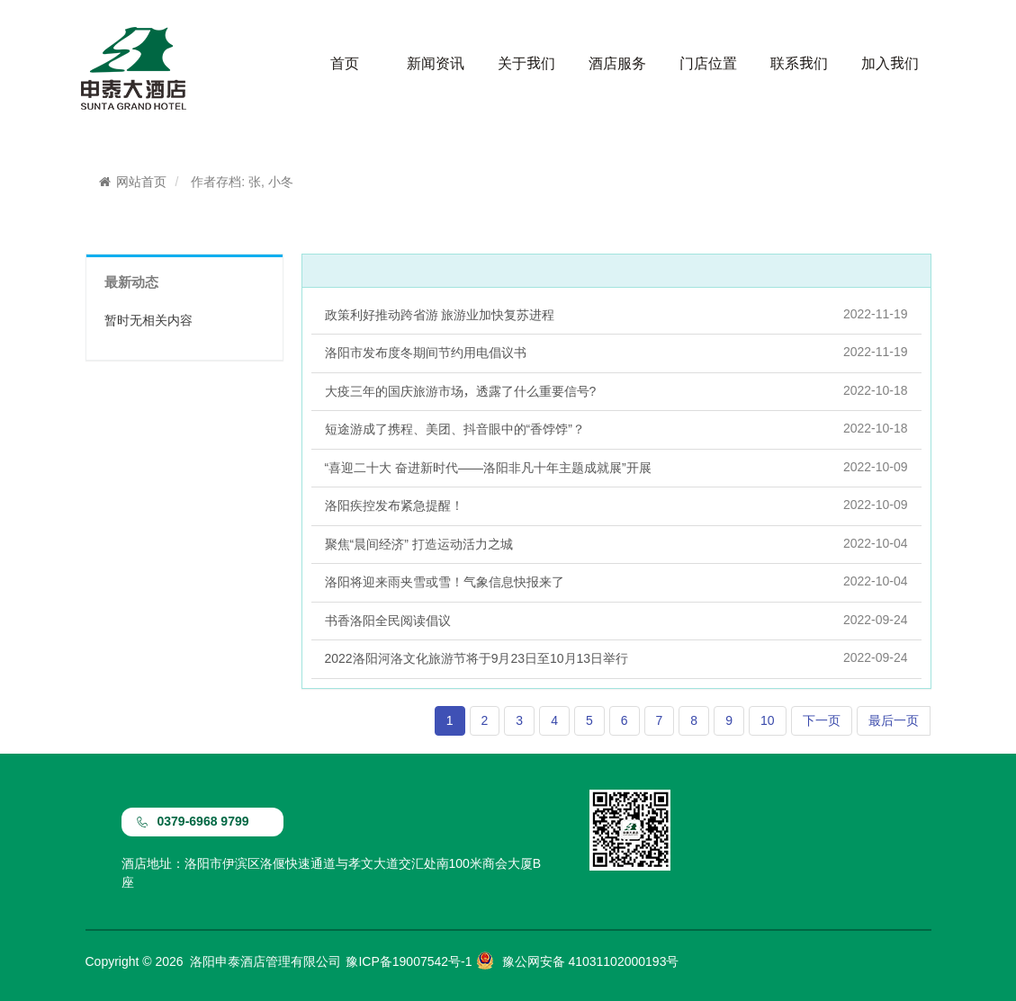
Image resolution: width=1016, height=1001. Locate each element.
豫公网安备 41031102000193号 (590, 961)
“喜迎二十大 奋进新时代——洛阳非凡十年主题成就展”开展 (616, 467)
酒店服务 (617, 63)
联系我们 (799, 63)
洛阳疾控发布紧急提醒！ (616, 504)
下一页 (822, 720)
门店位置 (708, 63)
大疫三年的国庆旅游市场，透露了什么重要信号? (616, 390)
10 (767, 720)
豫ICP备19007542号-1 (409, 961)
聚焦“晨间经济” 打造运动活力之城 (616, 543)
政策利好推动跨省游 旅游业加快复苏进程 (616, 314)
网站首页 (132, 181)
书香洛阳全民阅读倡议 (616, 620)
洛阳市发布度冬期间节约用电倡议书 (616, 352)
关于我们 (526, 63)
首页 (344, 63)
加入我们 (890, 63)
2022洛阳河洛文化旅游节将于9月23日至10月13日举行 (616, 657)
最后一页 (893, 720)
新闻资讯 (435, 63)
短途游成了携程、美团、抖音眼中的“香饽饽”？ (616, 428)
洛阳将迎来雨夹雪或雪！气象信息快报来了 (616, 581)
